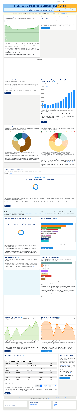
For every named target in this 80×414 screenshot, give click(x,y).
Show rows (8, 385)
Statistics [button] (59, 1)
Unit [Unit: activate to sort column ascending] (43, 361)
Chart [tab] (6, 20)
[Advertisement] (40, 69)
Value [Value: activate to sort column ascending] (34, 361)
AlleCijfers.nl (64, 13)
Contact (55, 408)
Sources (55, 405)
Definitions (56, 407)
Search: (49, 359)
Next (55, 387)
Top (49, 399)
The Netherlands (33, 405)
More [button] (72, 1)
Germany (31, 407)
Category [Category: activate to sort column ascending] (27, 361)
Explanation (7, 92)
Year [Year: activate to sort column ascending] (54, 361)
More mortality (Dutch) (46, 351)
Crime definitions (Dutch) (47, 248)
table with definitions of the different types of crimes (36, 213)
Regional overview (45, 27)
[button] (75, 1)
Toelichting (44, 121)
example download (65, 365)
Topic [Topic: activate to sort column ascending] (6, 361)
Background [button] (65, 1)
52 (52, 387)
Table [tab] (11, 20)
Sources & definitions (64, 378)
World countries (33, 408)
